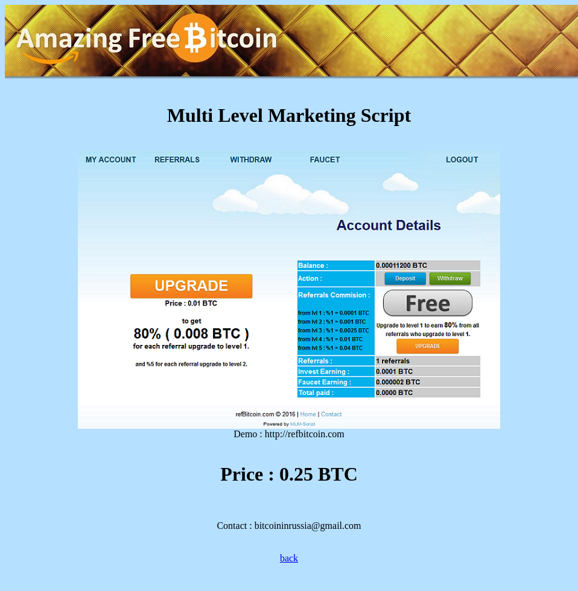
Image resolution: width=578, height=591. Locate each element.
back (289, 558)
